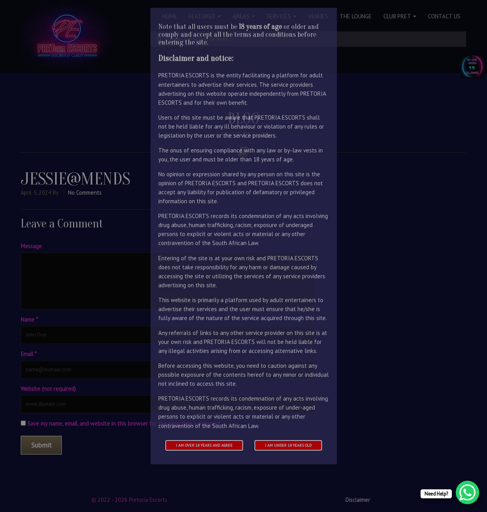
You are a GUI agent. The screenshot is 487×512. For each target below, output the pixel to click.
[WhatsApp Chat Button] (467, 492)
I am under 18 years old (288, 445)
